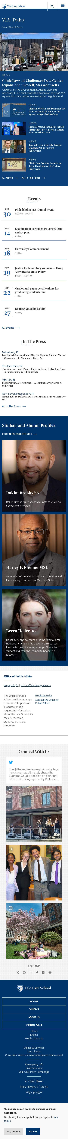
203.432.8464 (11, 685)
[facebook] (37, 972)
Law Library (34, 1051)
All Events (8, 327)
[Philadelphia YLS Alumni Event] (34, 214)
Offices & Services (34, 1047)
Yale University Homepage (34, 1071)
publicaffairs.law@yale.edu (35, 685)
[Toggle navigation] (63, 5)
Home (4, 27)
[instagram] (24, 972)
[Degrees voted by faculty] (34, 313)
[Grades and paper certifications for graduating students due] (34, 293)
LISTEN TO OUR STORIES (17, 434)
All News (7, 177)
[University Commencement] (34, 253)
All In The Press (31, 177)
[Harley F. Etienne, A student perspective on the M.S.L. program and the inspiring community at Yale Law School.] (34, 550)
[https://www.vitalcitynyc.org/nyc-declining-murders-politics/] (34, 383)
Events (34, 1034)
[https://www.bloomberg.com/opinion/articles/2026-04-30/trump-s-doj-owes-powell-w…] (34, 355)
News (34, 1031)
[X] (17, 972)
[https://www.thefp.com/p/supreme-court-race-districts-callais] (34, 369)
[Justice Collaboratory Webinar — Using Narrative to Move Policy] (34, 273)
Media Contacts (34, 1038)
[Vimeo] (43, 972)
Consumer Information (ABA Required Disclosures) (34, 1055)
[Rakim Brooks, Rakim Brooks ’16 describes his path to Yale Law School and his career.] (34, 476)
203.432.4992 (34, 1092)
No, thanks (13, 1131)
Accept (33, 1131)
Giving (34, 1001)
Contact (34, 1009)
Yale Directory (34, 1068)
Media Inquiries (43, 695)
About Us (34, 1017)
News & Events (16, 27)
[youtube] (50, 972)
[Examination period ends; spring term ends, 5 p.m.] (34, 233)
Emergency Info (34, 1064)
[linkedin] (31, 972)
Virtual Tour (34, 1025)
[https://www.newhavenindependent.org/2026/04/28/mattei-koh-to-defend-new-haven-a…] (34, 397)
